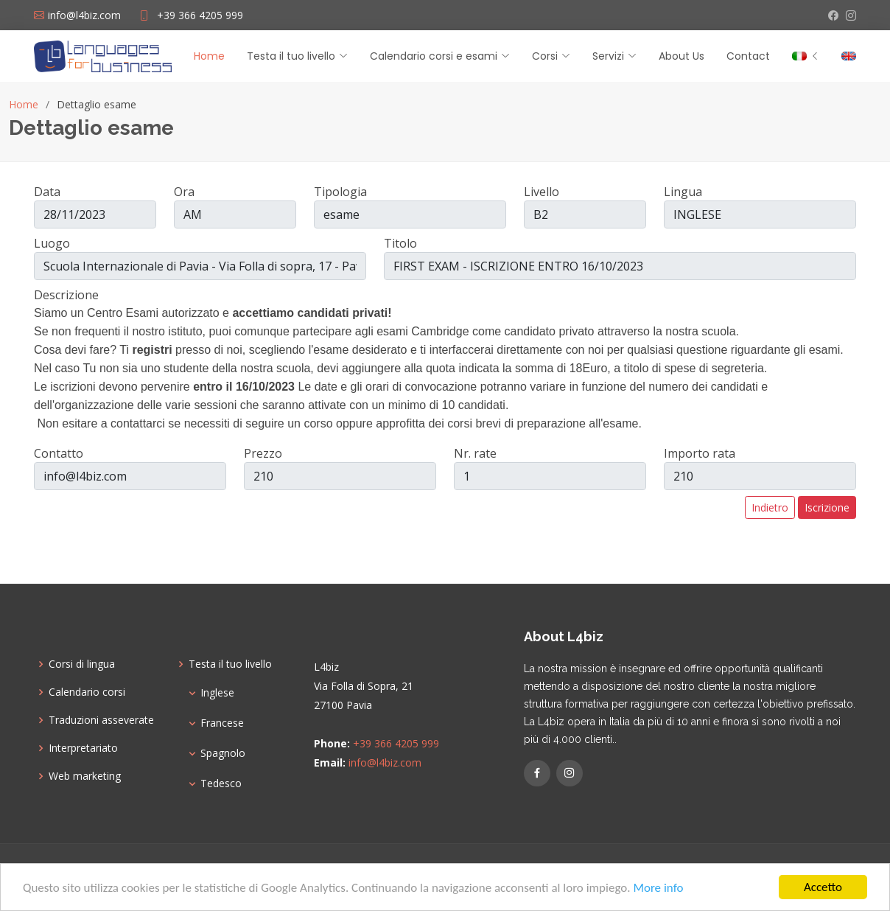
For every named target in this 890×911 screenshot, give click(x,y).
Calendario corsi (87, 692)
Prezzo (263, 453)
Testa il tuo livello (230, 664)
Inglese (217, 693)
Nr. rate (475, 453)
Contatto (58, 453)
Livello (541, 192)
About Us (681, 56)
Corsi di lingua (82, 664)
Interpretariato (83, 748)
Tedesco (221, 783)
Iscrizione (827, 507)
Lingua (683, 192)
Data (47, 192)
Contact (748, 56)
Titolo (400, 243)
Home (209, 56)
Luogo (52, 243)
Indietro (769, 507)
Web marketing (85, 776)
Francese (222, 723)
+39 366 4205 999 (200, 15)
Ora (184, 192)
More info (658, 888)
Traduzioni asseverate (101, 720)
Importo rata (699, 453)
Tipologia (340, 192)
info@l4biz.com (384, 762)
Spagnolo (222, 753)
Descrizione (66, 295)
